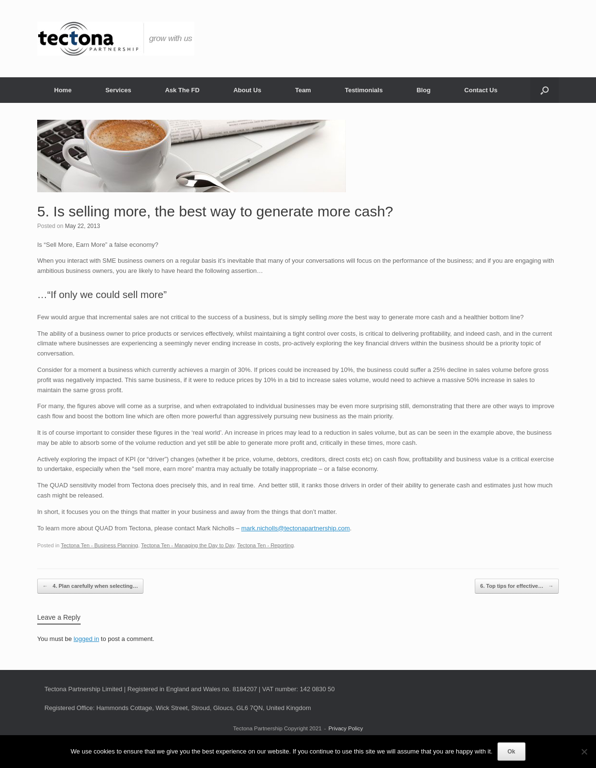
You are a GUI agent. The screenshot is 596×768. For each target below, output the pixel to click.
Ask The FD (182, 90)
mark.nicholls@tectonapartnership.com (295, 528)
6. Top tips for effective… (516, 586)
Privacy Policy (345, 728)
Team (303, 90)
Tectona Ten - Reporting (265, 545)
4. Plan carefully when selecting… (90, 586)
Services (118, 90)
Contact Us (480, 90)
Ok (511, 751)
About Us (247, 90)
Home (62, 90)
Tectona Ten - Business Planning (99, 545)
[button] (544, 90)
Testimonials (364, 90)
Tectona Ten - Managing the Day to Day (187, 545)
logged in (86, 638)
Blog (423, 90)
